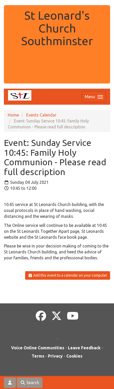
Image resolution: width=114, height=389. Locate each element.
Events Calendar (41, 115)
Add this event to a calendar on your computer (68, 275)
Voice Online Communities (37, 347)
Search (29, 382)
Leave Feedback (84, 347)
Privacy (55, 356)
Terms (38, 356)
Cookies (74, 356)
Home (13, 115)
